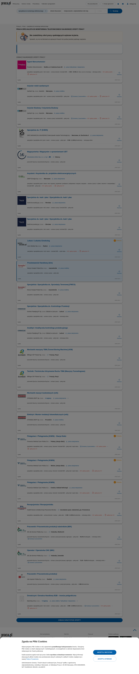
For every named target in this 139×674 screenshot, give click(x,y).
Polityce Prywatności (32, 659)
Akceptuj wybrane (105, 659)
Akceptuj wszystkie (104, 652)
